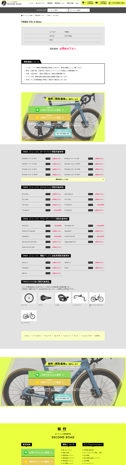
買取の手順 (70, 3)
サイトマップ (88, 455)
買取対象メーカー (60, 3)
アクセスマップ (88, 450)
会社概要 (86, 447)
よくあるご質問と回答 (69, 458)
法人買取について (68, 450)
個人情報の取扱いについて (92, 444)
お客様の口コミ (67, 455)
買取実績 (49, 3)
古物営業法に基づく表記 (91, 452)
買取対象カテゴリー (69, 444)
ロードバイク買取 (28, 15)
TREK (49, 15)
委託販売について (68, 447)
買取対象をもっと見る (62, 172)
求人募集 (86, 442)
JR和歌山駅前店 (89, 436)
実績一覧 (65, 452)
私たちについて (40, 3)
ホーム (31, 3)
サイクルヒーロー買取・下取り (93, 439)
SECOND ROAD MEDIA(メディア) (94, 458)
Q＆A (77, 3)
